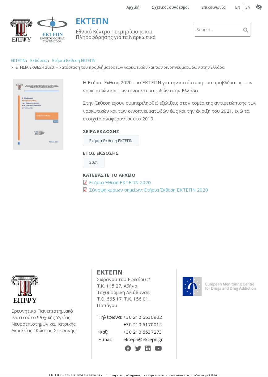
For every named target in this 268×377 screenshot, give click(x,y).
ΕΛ (247, 7)
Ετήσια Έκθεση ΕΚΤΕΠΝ (111, 140)
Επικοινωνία (214, 7)
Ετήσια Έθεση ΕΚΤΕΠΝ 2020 (120, 182)
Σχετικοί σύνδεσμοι (170, 7)
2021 (93, 162)
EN (237, 7)
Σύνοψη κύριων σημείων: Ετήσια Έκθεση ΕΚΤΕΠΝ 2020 (148, 190)
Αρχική (132, 7)
